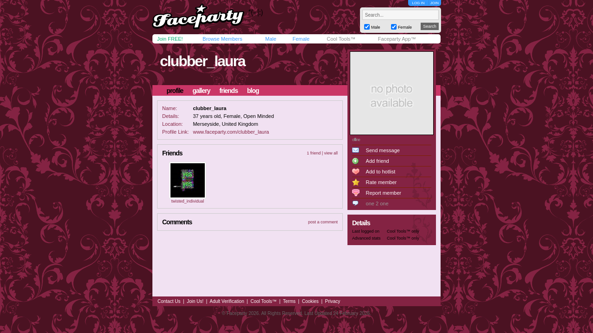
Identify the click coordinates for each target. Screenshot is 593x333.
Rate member (381, 182)
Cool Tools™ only (403, 231)
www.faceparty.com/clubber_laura (231, 132)
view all (331, 153)
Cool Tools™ (341, 39)
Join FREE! (170, 39)
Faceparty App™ (397, 39)
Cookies (310, 301)
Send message (383, 150)
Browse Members (222, 39)
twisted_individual (187, 201)
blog (253, 90)
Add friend (377, 161)
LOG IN (418, 3)
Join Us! (195, 301)
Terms (289, 301)
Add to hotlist (381, 171)
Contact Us (169, 301)
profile (175, 90)
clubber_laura (202, 61)
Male (270, 39)
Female (300, 39)
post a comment (323, 222)
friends (229, 90)
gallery (201, 90)
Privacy (333, 301)
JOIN (434, 3)
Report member (383, 193)
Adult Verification (226, 301)
